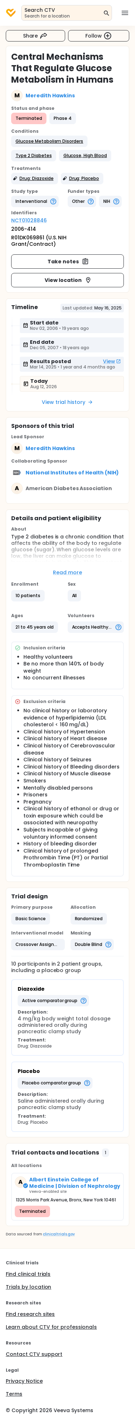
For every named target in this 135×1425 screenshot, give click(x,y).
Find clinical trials (28, 1274)
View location (68, 280)
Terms (14, 1393)
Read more (67, 572)
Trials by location (28, 1286)
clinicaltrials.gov (59, 1234)
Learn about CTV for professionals (51, 1327)
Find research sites (30, 1314)
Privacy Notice (24, 1381)
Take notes (68, 261)
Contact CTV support (34, 1354)
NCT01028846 (29, 220)
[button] (49, 141)
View (112, 361)
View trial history (67, 402)
